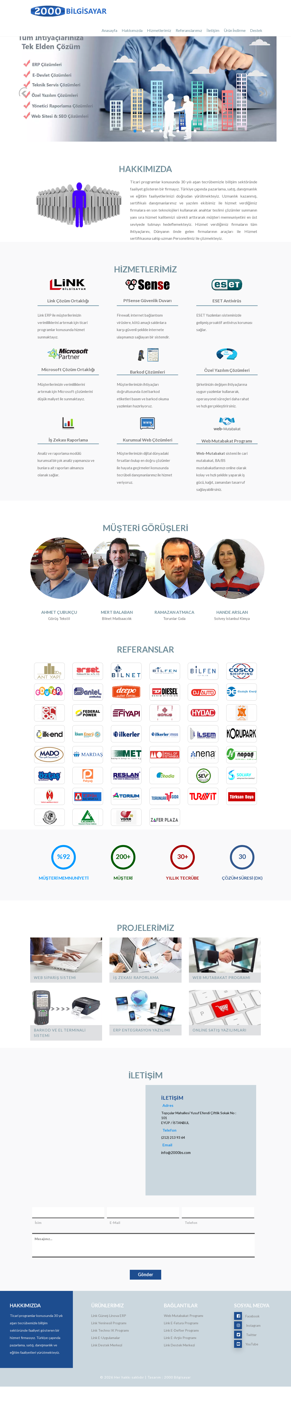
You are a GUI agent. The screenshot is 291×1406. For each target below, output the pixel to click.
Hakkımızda (132, 30)
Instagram (247, 1345)
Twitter (245, 1354)
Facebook (247, 1335)
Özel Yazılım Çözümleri (227, 376)
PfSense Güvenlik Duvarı (147, 300)
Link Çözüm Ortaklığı (68, 300)
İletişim (213, 30)
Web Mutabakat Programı (227, 453)
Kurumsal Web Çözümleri (147, 452)
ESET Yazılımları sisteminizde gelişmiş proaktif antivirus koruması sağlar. (219, 328)
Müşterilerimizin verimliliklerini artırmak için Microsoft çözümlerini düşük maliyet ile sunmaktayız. (66, 404)
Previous (26, 68)
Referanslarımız (189, 30)
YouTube (246, 1363)
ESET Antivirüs (227, 300)
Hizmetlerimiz (159, 30)
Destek (256, 30)
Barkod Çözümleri (147, 378)
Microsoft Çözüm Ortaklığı (68, 375)
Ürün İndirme (235, 30)
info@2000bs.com (176, 1171)
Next (268, 68)
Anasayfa (109, 30)
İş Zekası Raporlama (68, 452)
